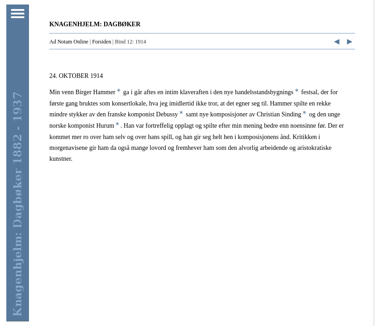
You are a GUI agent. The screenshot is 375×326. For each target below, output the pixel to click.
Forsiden (101, 41)
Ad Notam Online (68, 41)
